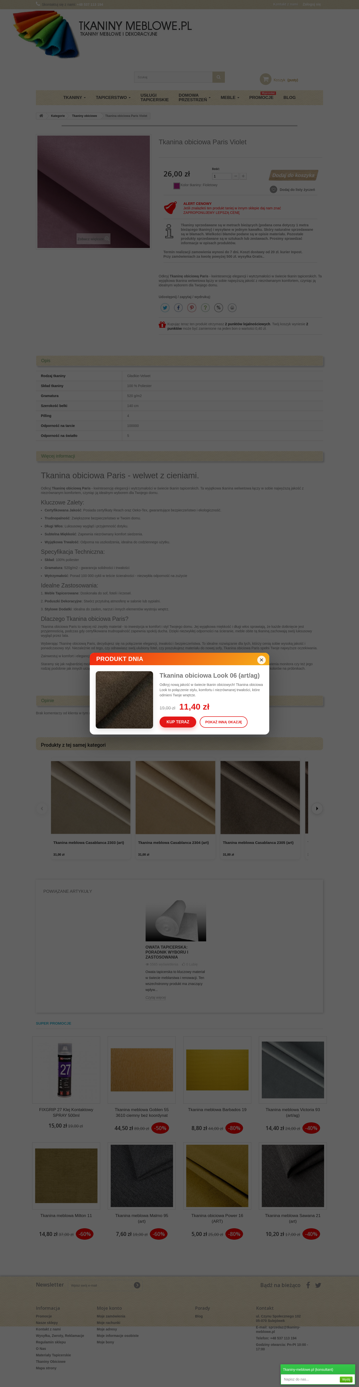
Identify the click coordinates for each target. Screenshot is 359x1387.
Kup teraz (178, 722)
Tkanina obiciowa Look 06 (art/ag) (210, 675)
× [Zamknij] (262, 660)
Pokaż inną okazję (223, 722)
